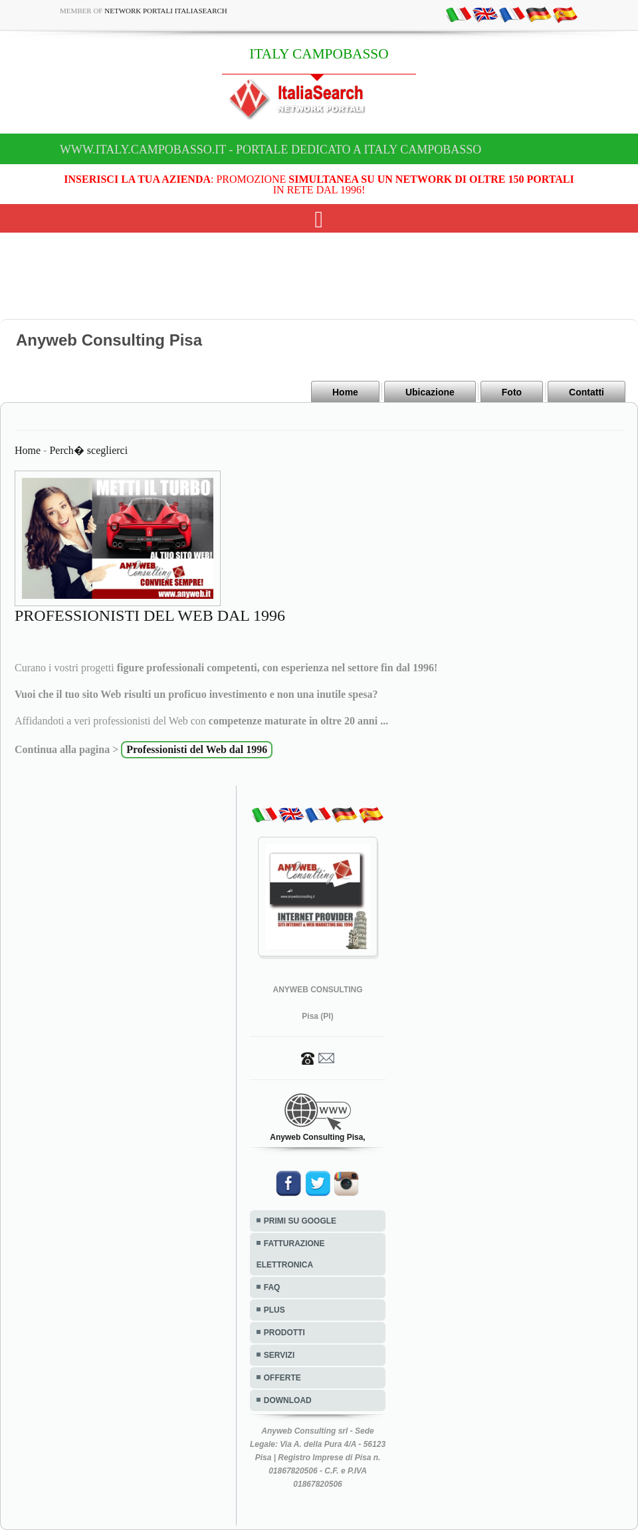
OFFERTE (282, 1377)
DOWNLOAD (288, 1400)
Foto (512, 392)
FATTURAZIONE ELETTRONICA (291, 1254)
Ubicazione (430, 392)
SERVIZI (279, 1355)
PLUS (274, 1310)
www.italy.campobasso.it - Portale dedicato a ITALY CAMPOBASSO (270, 149)
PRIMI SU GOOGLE (300, 1221)
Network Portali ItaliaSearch (165, 11)
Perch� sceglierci (88, 450)
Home (345, 392)
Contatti (586, 392)
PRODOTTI (284, 1332)
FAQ (272, 1287)
